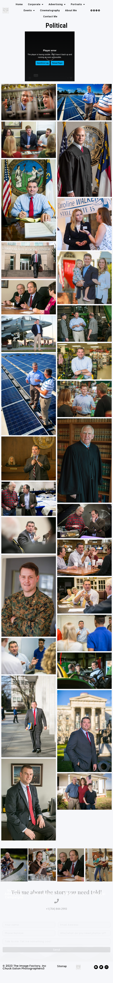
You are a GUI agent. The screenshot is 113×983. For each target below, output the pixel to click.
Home (19, 4)
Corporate (35, 4)
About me (71, 10)
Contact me (50, 16)
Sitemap (62, 966)
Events (29, 10)
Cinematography (50, 10)
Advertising (57, 4)
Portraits (78, 4)
